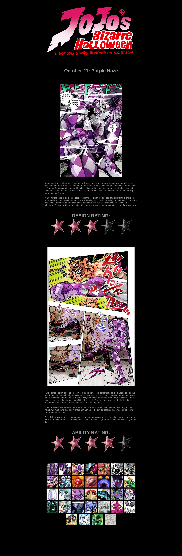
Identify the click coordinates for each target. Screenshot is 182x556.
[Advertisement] (87, 540)
